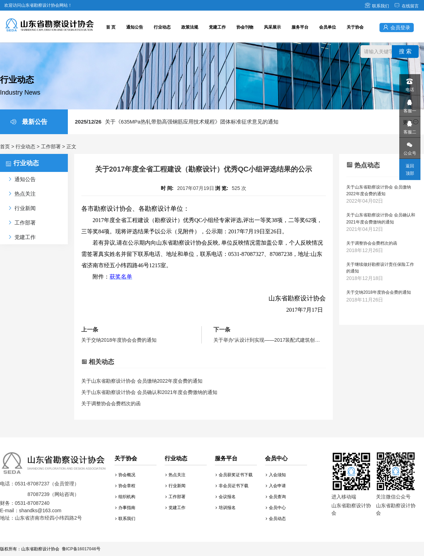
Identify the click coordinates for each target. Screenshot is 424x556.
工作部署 (51, 146)
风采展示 (272, 27)
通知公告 (134, 27)
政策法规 (189, 27)
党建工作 (217, 27)
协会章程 (125, 485)
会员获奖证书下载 (234, 474)
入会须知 (276, 474)
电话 (409, 83)
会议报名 (226, 496)
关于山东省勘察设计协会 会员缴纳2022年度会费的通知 (141, 381)
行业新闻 (175, 485)
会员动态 (276, 518)
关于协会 (355, 27)
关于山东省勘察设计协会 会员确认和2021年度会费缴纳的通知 (149, 392)
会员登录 (396, 27)
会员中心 (276, 507)
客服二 (409, 125)
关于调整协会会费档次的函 (111, 403)
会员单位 (327, 27)
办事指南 (125, 507)
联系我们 (377, 6)
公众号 (409, 147)
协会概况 (125, 474)
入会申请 (276, 485)
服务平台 (300, 27)
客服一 (409, 104)
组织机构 (125, 496)
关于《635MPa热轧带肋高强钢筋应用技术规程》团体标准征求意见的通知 (176, 122)
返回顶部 (410, 169)
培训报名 (226, 507)
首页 (5, 146)
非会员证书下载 (232, 485)
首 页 (111, 27)
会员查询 (276, 496)
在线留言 (406, 6)
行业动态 (162, 27)
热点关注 (175, 474)
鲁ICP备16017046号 (81, 548)
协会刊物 (244, 27)
